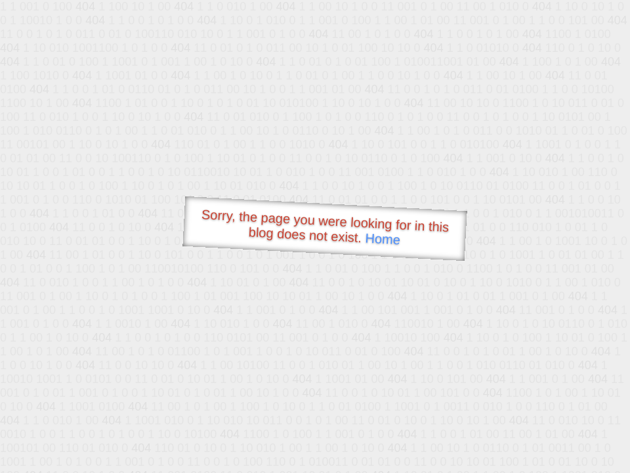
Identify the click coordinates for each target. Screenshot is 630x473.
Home (382, 239)
